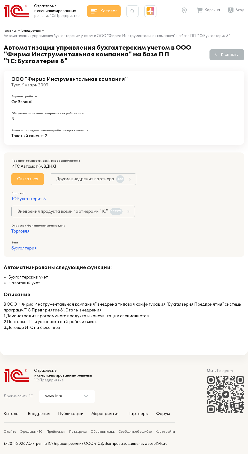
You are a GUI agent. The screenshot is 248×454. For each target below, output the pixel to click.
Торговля (20, 231)
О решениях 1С (31, 432)
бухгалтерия (24, 248)
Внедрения (31, 31)
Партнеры (137, 413)
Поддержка (78, 432)
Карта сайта (165, 432)
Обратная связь (103, 432)
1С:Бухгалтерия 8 (28, 199)
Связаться (27, 179)
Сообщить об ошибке (135, 432)
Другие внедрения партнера (90, 179)
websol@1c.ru (156, 444)
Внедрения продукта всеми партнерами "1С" (70, 211)
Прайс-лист (55, 432)
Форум (163, 413)
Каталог (12, 413)
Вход (239, 10)
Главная (10, 31)
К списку (230, 54)
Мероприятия (105, 413)
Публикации (71, 413)
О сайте (10, 432)
